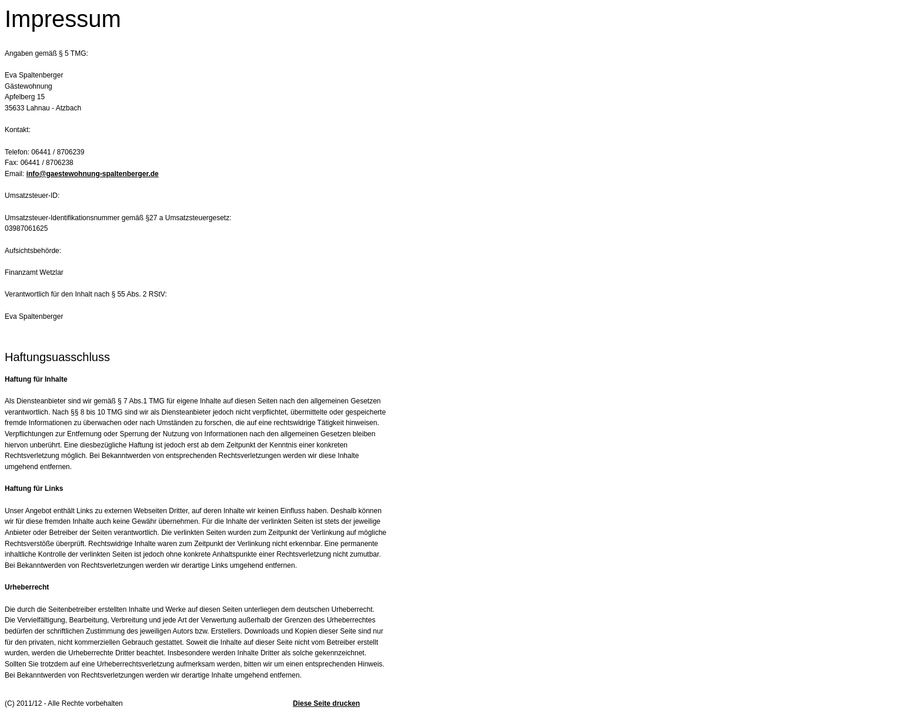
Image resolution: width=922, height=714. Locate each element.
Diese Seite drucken (326, 703)
